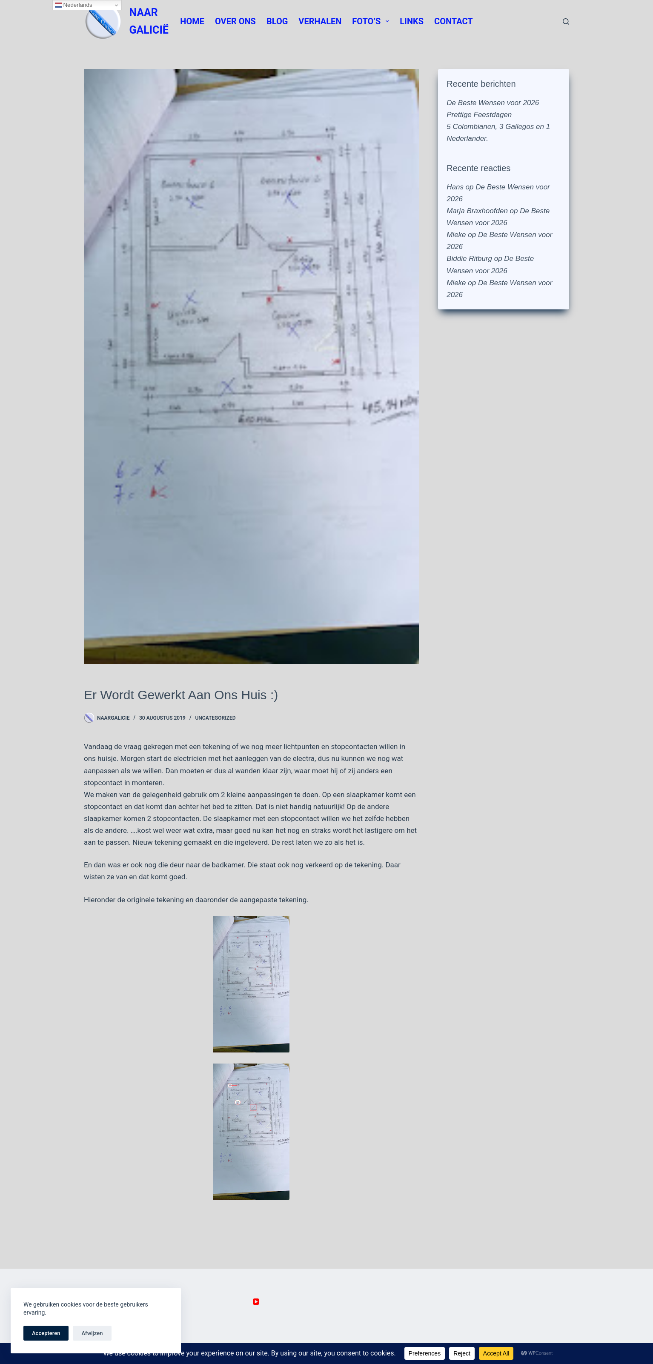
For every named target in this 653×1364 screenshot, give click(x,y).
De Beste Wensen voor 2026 (493, 103)
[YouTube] (256, 1301)
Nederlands (73, 5)
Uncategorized (215, 718)
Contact (453, 21)
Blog (277, 21)
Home (192, 21)
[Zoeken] (566, 21)
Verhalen (319, 21)
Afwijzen (92, 1333)
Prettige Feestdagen (479, 115)
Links (412, 21)
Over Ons (235, 21)
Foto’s (372, 21)
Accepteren (46, 1333)
